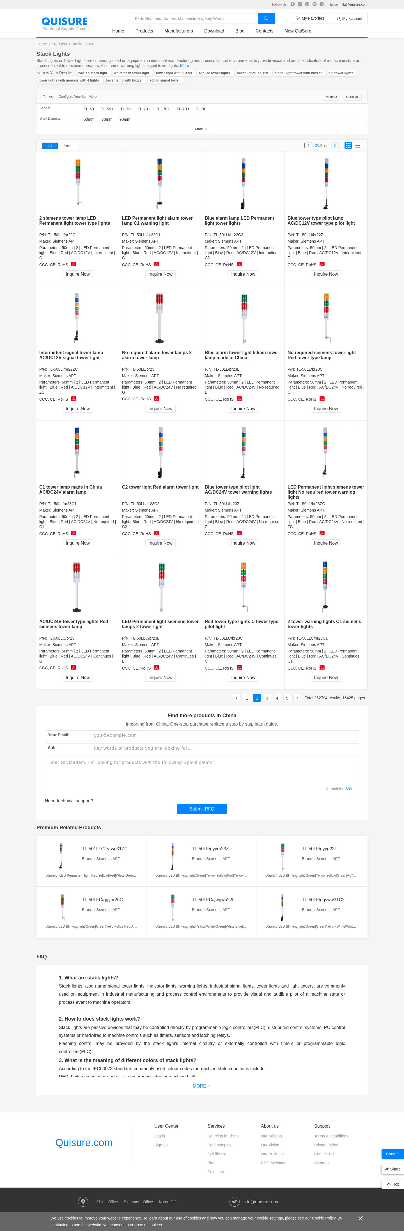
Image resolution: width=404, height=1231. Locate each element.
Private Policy (326, 1145)
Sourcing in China (223, 1136)
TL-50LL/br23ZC (310, 503)
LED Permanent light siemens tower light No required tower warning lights (326, 492)
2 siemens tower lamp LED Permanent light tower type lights (74, 221)
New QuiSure (297, 31)
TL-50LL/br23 (142, 369)
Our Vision (270, 1145)
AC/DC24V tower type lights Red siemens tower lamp (73, 624)
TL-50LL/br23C (309, 369)
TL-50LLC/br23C (228, 638)
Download (214, 31)
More (184, 65)
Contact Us (324, 1154)
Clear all (352, 97)
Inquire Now (77, 274)
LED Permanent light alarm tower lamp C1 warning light (157, 221)
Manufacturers (178, 31)
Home (118, 31)
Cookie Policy (324, 1218)
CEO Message (273, 1163)
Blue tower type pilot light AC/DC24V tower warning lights (238, 489)
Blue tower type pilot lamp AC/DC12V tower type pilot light (321, 221)
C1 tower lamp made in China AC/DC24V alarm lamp (70, 489)
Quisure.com (84, 1142)
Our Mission (271, 1136)
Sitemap (321, 1163)
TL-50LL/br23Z (227, 503)
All (50, 146)
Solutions (216, 1172)
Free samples (219, 1145)
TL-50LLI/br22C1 (145, 235)
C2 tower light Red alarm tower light (160, 487)
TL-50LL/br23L (226, 369)
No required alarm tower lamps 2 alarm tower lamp (157, 355)
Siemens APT (64, 241)
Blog (239, 31)
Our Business (272, 1154)
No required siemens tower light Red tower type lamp (322, 355)
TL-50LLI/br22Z (309, 235)
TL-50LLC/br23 (61, 638)
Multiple (331, 97)
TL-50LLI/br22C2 (228, 235)
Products (144, 31)
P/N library (217, 1154)
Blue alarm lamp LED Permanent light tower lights (239, 221)
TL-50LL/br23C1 (62, 503)
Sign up (160, 1145)
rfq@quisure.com (355, 4)
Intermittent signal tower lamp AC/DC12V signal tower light (71, 355)
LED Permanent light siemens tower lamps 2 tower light (160, 624)
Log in (159, 1136)
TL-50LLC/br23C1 (312, 638)
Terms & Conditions (331, 1136)
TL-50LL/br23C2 (145, 503)
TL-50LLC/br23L (145, 638)
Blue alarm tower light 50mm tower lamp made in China (242, 355)
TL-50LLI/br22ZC (63, 369)
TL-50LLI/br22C (61, 235)
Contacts (264, 31)
